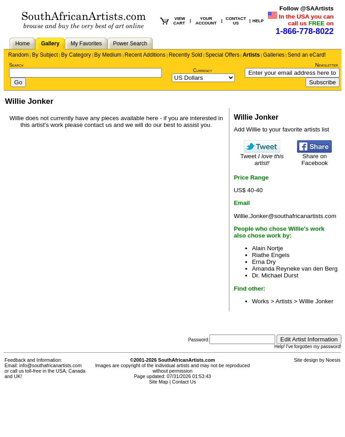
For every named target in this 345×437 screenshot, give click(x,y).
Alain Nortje (267, 248)
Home (22, 43)
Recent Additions (145, 55)
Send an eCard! (307, 55)
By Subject (45, 55)
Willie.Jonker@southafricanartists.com (285, 216)
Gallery (50, 43)
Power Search (130, 43)
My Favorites (86, 43)
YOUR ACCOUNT (206, 20)
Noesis (333, 360)
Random (18, 55)
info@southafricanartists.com (50, 365)
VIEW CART (179, 20)
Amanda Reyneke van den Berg (295, 268)
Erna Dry (264, 261)
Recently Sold (185, 55)
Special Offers (222, 55)
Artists (251, 55)
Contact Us (184, 381)
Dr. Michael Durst (275, 275)
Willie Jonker (316, 301)
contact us (98, 124)
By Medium (107, 55)
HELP (258, 21)
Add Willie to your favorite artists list (281, 129)
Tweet (262, 156)
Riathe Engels (271, 255)
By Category (76, 55)
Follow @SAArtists (306, 8)
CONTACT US (236, 20)
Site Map (158, 381)
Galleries (273, 55)
